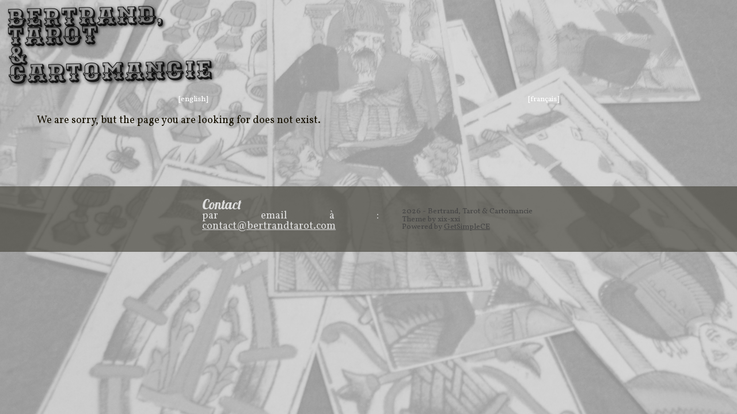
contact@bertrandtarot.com (269, 226)
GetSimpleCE (467, 226)
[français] (544, 99)
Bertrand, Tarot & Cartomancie (63, 45)
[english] (193, 99)
